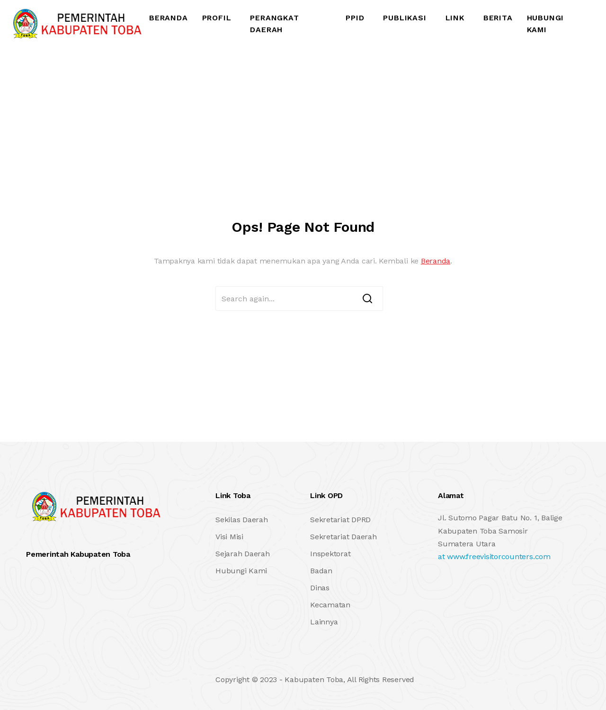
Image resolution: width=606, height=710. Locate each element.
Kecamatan (330, 604)
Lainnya (324, 621)
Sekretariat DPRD (340, 519)
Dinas (320, 587)
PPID (355, 17)
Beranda (168, 17)
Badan (321, 570)
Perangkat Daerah (274, 23)
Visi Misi (229, 536)
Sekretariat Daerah (343, 536)
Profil (217, 17)
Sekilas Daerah (241, 519)
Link (455, 17)
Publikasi (404, 17)
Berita (498, 17)
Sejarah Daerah (242, 553)
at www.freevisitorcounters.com (494, 556)
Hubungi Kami (545, 23)
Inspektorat (330, 553)
